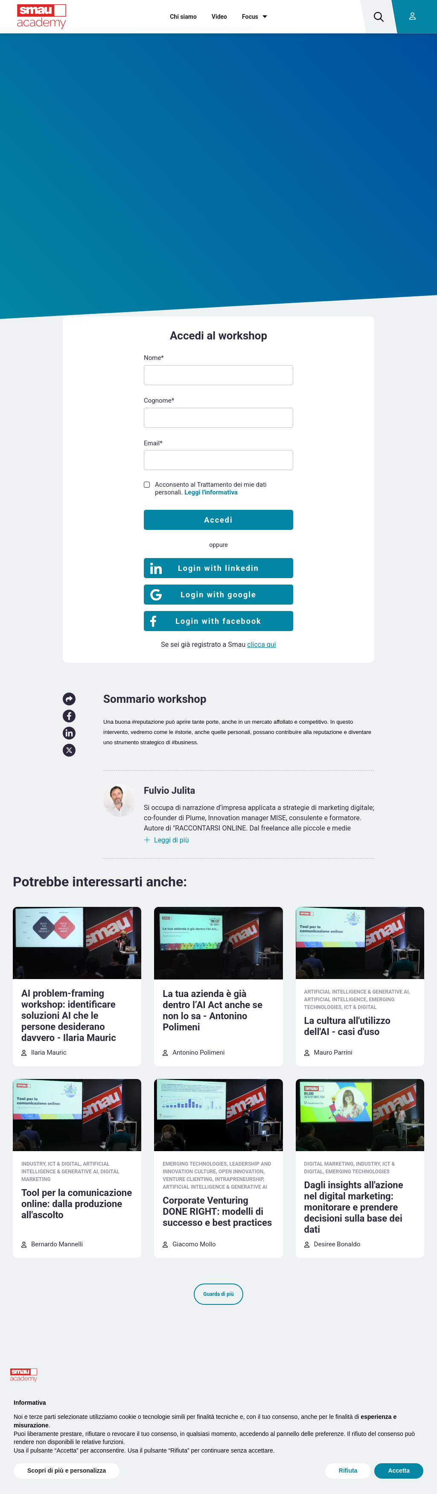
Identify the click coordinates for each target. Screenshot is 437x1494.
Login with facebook (218, 621)
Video (219, 16)
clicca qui (261, 644)
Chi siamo (183, 16)
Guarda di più (218, 1294)
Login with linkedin (218, 568)
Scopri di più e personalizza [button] (66, 1470)
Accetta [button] (399, 1470)
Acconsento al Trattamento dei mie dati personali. (211, 488)
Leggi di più (171, 840)
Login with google (218, 594)
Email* (153, 443)
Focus (250, 16)
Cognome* (159, 400)
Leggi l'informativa (211, 492)
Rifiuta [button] (348, 1470)
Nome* (154, 358)
